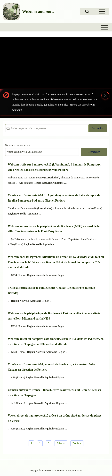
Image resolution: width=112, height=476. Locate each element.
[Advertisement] (56, 62)
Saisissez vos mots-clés (17, 145)
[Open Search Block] (87, 11)
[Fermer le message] (105, 95)
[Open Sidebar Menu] (101, 11)
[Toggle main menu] (56, 27)
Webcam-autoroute (38, 11)
